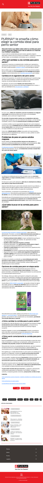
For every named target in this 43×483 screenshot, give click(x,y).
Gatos (7, 452)
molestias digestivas (27, 333)
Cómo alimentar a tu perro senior (10, 381)
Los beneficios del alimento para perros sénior (14, 383)
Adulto (4, 399)
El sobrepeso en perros (8, 147)
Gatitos (26, 399)
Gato (31, 399)
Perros (8, 449)
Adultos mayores (12, 399)
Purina (8, 455)
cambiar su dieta (20, 67)
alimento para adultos (26, 73)
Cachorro (20, 399)
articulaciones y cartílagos (22, 86)
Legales (8, 459)
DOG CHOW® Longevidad (16, 283)
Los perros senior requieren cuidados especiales (14, 232)
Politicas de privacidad (23, 480)
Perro (37, 399)
